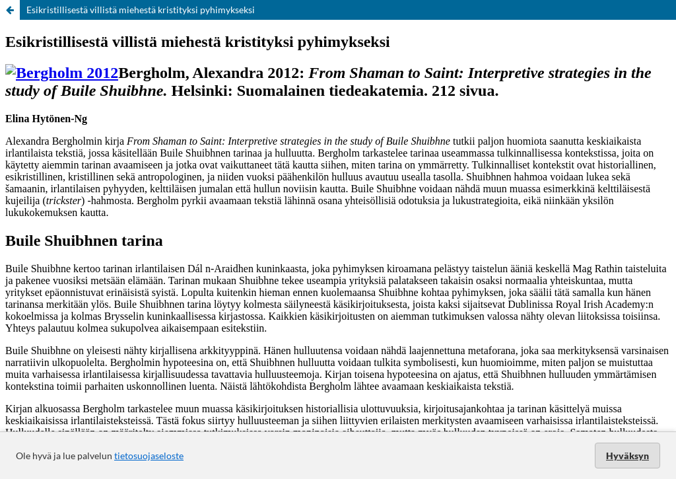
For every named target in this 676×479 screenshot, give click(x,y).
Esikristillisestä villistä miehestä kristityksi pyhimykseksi (140, 9)
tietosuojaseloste (149, 455)
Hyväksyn (627, 455)
